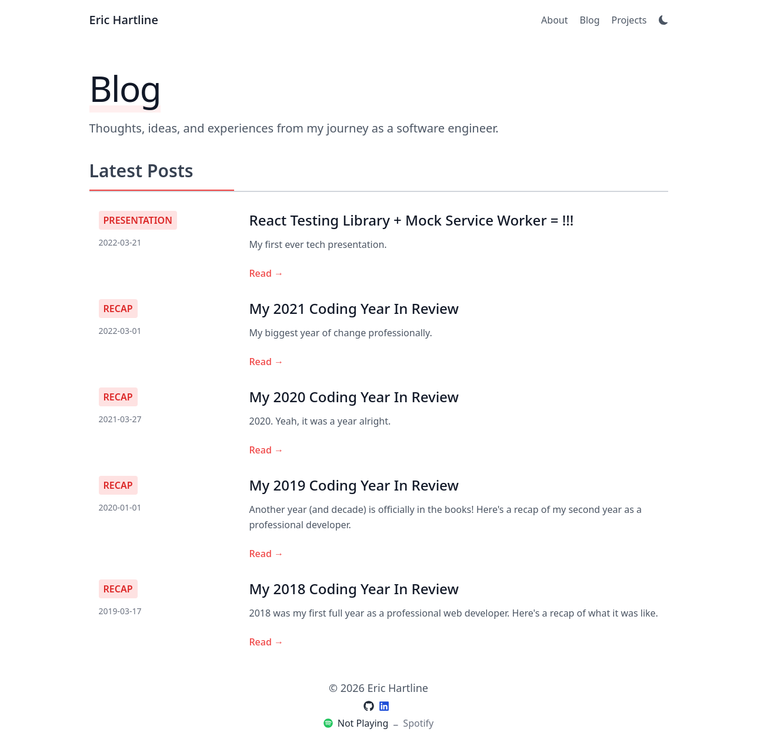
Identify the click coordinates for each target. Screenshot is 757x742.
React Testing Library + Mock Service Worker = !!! (411, 220)
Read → (266, 273)
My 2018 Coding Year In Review (354, 588)
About (554, 20)
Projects (629, 20)
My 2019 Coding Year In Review (354, 485)
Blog (590, 20)
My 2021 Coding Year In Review (354, 308)
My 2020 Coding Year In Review (354, 396)
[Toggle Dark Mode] (663, 20)
